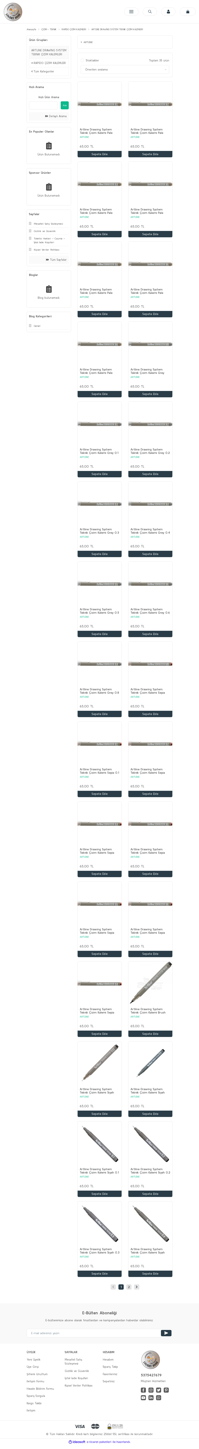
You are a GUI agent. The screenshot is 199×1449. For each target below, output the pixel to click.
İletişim (31, 1414)
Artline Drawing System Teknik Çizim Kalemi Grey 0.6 (150, 612)
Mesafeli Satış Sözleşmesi (73, 1365)
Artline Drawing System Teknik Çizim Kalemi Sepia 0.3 (97, 853)
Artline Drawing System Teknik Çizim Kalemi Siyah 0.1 (99, 1174)
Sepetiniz (109, 1385)
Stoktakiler (92, 60)
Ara (65, 105)
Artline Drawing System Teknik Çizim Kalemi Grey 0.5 (99, 612)
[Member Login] (167, 11)
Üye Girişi (33, 1370)
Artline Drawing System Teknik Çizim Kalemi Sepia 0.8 (97, 1014)
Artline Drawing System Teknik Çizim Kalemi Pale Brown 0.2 (146, 131)
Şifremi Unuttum (37, 1378)
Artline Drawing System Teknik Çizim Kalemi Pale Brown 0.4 (146, 211)
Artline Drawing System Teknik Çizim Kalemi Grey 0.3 (99, 532)
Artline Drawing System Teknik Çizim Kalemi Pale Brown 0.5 (96, 292)
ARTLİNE (84, 137)
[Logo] (12, 11)
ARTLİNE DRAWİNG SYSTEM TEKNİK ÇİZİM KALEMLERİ (117, 29)
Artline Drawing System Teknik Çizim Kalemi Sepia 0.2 (147, 773)
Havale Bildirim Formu (40, 1392)
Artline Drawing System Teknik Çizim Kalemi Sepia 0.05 (147, 693)
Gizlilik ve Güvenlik (77, 1375)
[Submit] (166, 1337)
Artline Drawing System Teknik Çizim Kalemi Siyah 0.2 (150, 1174)
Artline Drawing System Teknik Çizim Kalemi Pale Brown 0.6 (146, 292)
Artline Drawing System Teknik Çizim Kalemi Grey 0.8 (99, 693)
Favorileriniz (110, 1378)
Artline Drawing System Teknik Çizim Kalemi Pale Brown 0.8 (96, 372)
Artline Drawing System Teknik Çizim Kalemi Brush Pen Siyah (148, 1014)
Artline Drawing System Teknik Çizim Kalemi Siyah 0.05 (147, 1094)
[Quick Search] (43, 105)
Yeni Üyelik (33, 1363)
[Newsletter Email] (100, 1337)
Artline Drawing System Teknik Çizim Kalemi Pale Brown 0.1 (96, 131)
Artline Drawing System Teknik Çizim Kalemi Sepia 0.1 (99, 773)
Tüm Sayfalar (56, 259)
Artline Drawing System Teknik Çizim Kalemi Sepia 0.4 (147, 853)
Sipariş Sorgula (36, 1400)
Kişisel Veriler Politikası (78, 1389)
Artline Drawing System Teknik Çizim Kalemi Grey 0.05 (147, 372)
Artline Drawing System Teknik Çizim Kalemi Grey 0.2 (150, 452)
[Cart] (188, 11)
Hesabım (108, 1363)
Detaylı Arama (56, 116)
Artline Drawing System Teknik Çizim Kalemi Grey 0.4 (150, 532)
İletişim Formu (35, 1385)
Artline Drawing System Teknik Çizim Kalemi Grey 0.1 (99, 452)
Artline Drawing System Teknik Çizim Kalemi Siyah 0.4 (147, 1254)
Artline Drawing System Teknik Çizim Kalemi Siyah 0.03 (97, 1094)
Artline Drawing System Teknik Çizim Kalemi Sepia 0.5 (97, 933)
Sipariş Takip (110, 1370)
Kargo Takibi (34, 1407)
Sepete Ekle (100, 154)
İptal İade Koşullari (76, 1382)
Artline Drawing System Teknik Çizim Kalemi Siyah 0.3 (99, 1254)
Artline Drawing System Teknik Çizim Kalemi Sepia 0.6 (147, 933)
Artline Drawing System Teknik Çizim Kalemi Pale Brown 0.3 (96, 211)
